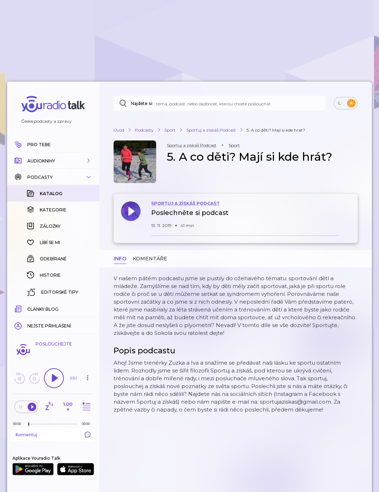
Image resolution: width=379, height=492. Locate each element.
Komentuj (53, 434)
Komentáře (150, 258)
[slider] (29, 424)
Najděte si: (142, 103)
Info (120, 258)
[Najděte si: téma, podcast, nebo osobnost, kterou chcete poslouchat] (220, 103)
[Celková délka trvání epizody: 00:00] (87, 424)
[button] (53, 161)
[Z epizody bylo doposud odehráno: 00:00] (18, 424)
